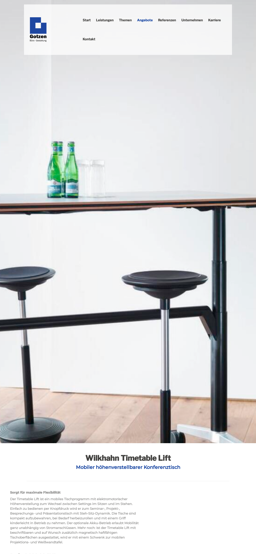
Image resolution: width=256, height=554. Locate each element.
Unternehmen (192, 20)
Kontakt (89, 39)
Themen (125, 20)
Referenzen (167, 20)
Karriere (214, 20)
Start (87, 20)
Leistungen (105, 20)
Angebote (145, 20)
